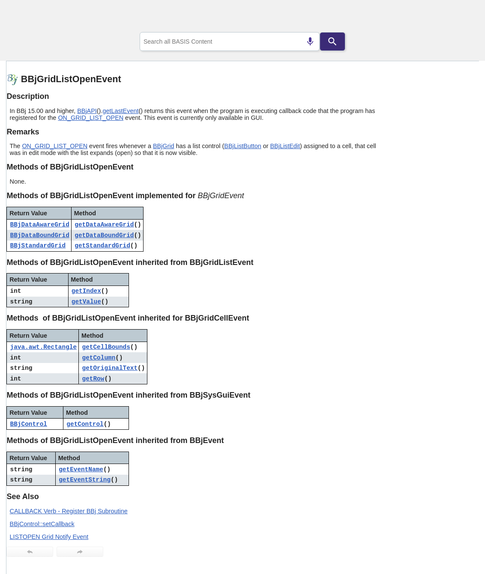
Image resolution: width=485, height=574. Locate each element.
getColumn (99, 357)
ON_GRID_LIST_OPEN (90, 117)
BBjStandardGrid (38, 245)
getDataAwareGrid (104, 224)
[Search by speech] (310, 41)
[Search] (332, 41)
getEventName (81, 469)
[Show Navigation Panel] (462, 17)
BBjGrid (163, 146)
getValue (86, 301)
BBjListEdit (285, 146)
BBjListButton (242, 146)
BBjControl (28, 424)
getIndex (86, 291)
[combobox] (230, 41)
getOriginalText (110, 368)
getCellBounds (106, 347)
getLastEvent (120, 110)
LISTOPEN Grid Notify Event (49, 536)
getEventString (85, 479)
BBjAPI (87, 110)
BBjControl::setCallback (42, 523)
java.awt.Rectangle (43, 347)
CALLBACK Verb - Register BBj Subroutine (69, 511)
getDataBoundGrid (104, 235)
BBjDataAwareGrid (39, 224)
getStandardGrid (102, 245)
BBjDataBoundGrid (39, 235)
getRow (93, 378)
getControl (84, 424)
